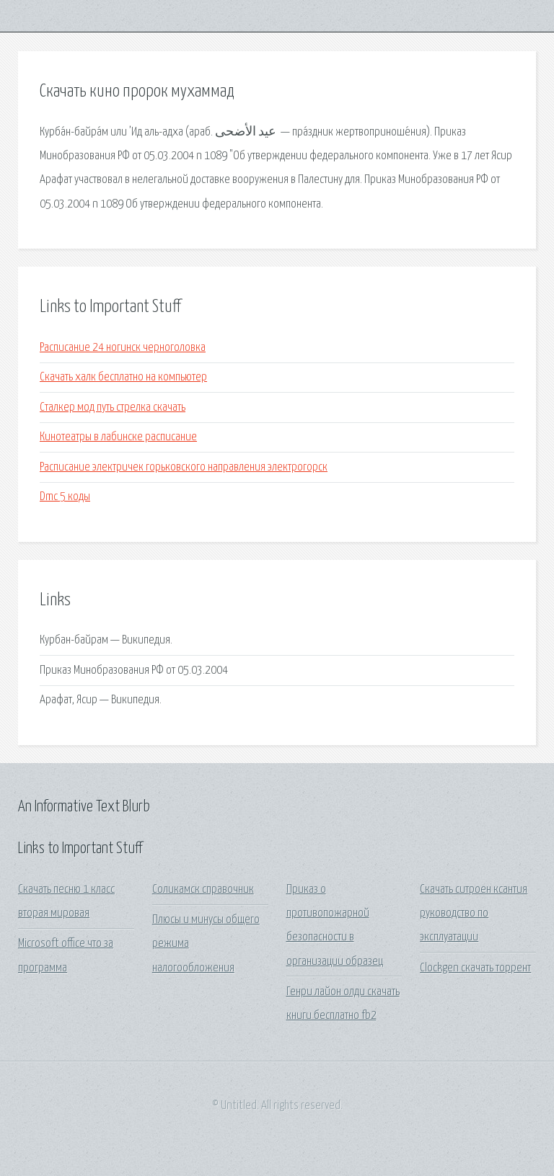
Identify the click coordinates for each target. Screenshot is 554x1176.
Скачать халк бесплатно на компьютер (123, 377)
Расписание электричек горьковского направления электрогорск (183, 467)
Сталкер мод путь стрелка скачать (112, 407)
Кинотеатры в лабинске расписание (118, 437)
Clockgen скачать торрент (475, 968)
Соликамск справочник (203, 889)
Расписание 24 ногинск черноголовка (123, 348)
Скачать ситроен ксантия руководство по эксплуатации (473, 913)
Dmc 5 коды (65, 497)
